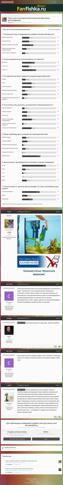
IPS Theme (28, 478)
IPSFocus (34, 478)
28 (58, 69)
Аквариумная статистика (26, 22)
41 (58, 86)
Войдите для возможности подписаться (11, 16)
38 (58, 44)
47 (58, 165)
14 (58, 65)
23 (58, 93)
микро (28, 401)
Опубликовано (23, 211)
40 (58, 82)
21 (58, 198)
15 (58, 48)
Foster (12, 22)
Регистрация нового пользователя (17, 439)
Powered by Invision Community (31, 482)
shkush (9, 385)
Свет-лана (9, 284)
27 (58, 127)
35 (58, 191)
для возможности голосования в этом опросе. (32, 204)
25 (58, 62)
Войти (45, 439)
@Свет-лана (21, 323)
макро (19, 401)
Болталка (7, 462)
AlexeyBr (9, 318)
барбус (36, 300)
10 (58, 179)
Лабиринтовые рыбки (11, 470)
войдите (10, 204)
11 (58, 52)
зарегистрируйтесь (18, 204)
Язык (31, 480)
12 (58, 140)
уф (57, 405)
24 (58, 37)
